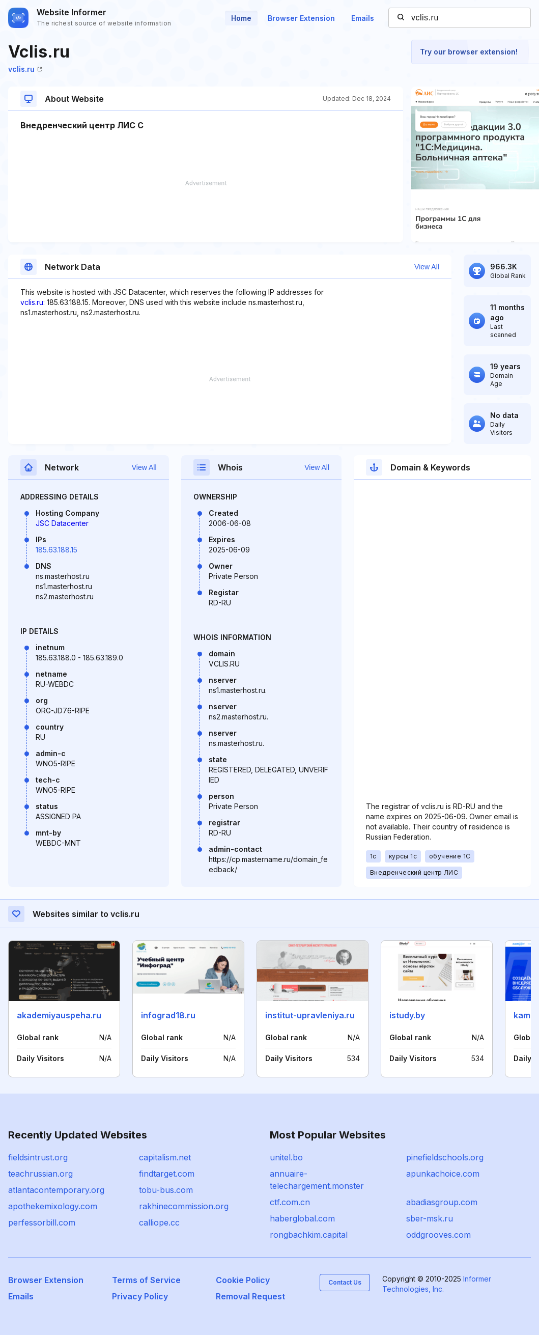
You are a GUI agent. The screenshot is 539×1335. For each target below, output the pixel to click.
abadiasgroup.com (441, 1202)
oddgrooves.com (438, 1235)
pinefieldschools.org (445, 1157)
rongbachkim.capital (309, 1235)
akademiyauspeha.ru (59, 1015)
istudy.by (407, 1015)
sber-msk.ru (429, 1218)
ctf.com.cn (290, 1202)
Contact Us (344, 1282)
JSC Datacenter (62, 523)
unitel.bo (286, 1157)
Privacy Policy (140, 1296)
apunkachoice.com (442, 1174)
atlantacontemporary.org (56, 1190)
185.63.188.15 (56, 549)
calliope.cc (159, 1222)
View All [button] (426, 267)
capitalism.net (165, 1157)
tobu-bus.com (166, 1190)
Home (241, 18)
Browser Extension (301, 18)
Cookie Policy (243, 1280)
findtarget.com (166, 1174)
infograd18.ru (168, 1015)
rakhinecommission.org (184, 1206)
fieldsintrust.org (38, 1157)
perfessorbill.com (41, 1222)
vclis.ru (25, 69)
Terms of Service (146, 1280)
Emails (362, 18)
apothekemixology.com (52, 1206)
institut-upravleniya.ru (310, 1015)
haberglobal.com (302, 1218)
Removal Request (250, 1296)
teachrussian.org (40, 1174)
